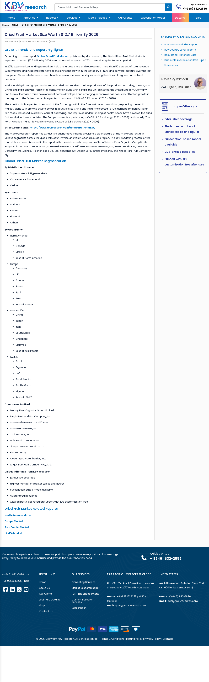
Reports (51, 17)
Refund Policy (134, 639)
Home (11, 17)
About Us (30, 17)
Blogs (42, 605)
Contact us (46, 611)
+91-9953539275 (12, 581)
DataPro (180, 17)
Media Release (98, 17)
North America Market (19, 515)
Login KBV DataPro (50, 599)
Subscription (79, 608)
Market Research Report (86, 588)
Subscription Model (153, 17)
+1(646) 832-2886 (195, 9)
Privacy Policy (152, 639)
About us (44, 588)
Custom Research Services (82, 600)
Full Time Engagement (85, 594)
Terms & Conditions (112, 639)
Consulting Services (83, 582)
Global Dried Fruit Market (53, 56)
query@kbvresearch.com (130, 605)
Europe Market (14, 521)
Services (72, 17)
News (15, 24)
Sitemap (168, 639)
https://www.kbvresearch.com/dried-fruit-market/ (62, 127)
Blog (198, 17)
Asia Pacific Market (17, 527)
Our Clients (125, 17)
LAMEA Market (13, 533)
